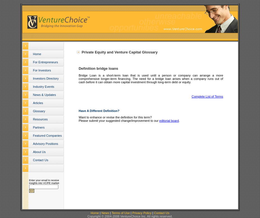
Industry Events (43, 86)
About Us (39, 152)
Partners (39, 127)
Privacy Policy (141, 213)
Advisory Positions (45, 143)
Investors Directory (46, 78)
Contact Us (40, 160)
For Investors (42, 70)
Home (37, 54)
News (105, 213)
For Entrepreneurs (45, 62)
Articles (38, 103)
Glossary (39, 111)
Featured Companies (47, 135)
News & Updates (44, 94)
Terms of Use (121, 213)
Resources (40, 119)
